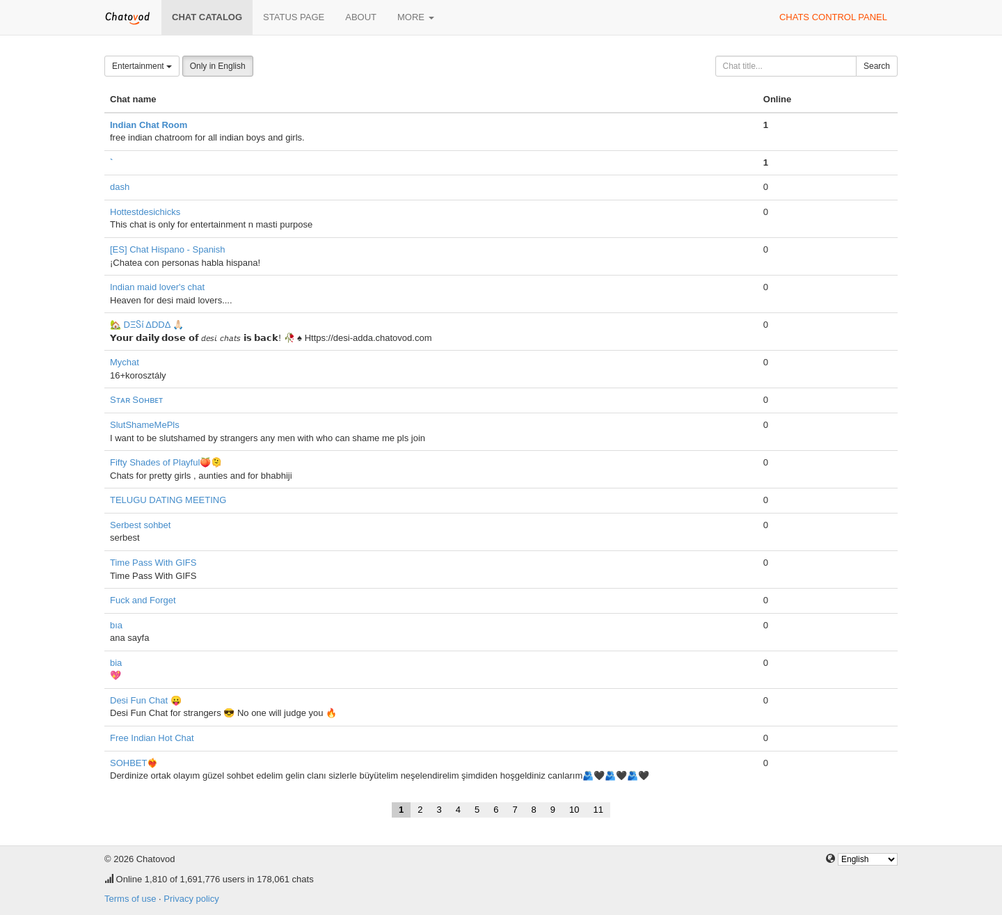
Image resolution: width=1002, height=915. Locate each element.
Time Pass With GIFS (153, 562)
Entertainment (142, 66)
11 (598, 809)
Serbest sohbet (140, 525)
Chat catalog (207, 17)
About (360, 17)
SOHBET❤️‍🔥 (134, 763)
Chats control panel (833, 17)
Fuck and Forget (143, 600)
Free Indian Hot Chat (152, 738)
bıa (116, 625)
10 (574, 809)
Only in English (218, 66)
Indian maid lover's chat (157, 287)
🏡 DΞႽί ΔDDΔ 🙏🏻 (147, 324)
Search (877, 66)
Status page (293, 17)
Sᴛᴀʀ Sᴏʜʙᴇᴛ (136, 400)
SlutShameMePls (145, 425)
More (415, 17)
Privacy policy (191, 898)
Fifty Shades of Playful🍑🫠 (166, 462)
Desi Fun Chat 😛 (146, 700)
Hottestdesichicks (145, 212)
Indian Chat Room (148, 125)
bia (116, 663)
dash (119, 187)
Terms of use (130, 898)
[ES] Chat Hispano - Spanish (167, 249)
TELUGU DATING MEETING (168, 500)
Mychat (124, 362)
